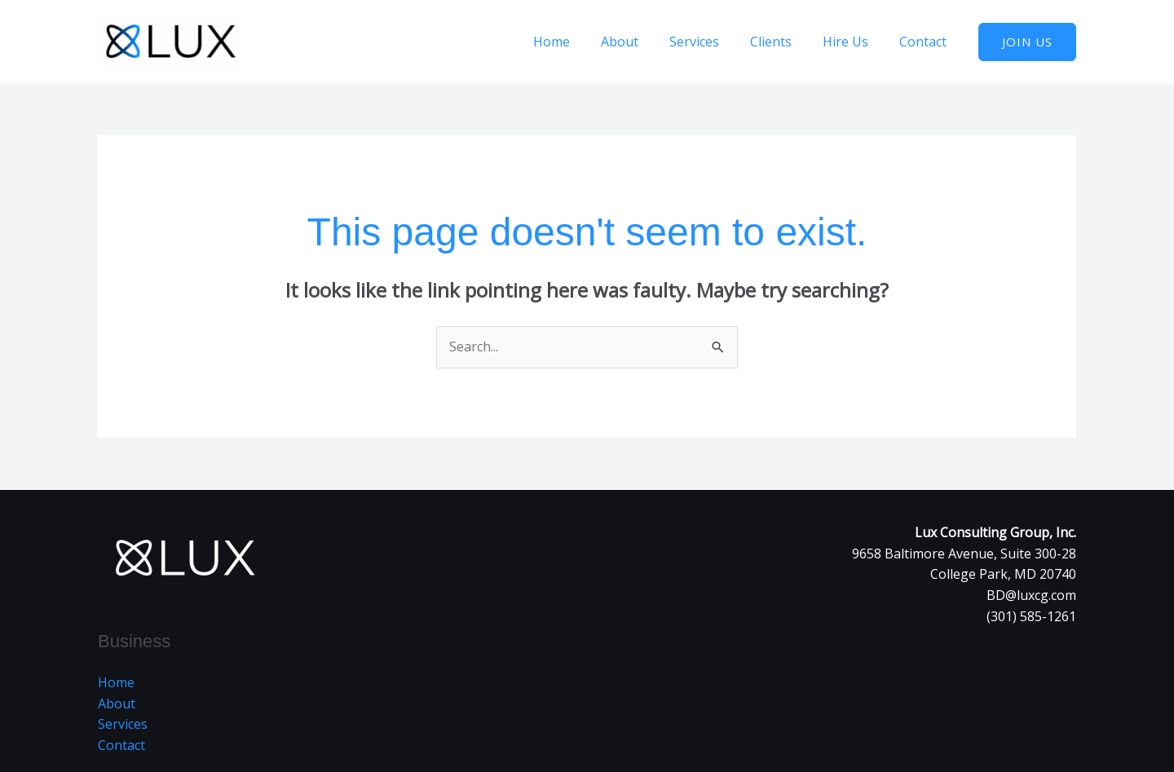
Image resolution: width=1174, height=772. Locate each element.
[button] (1027, 42)
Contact (925, 42)
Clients (783, 42)
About (641, 42)
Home (578, 42)
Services (711, 42)
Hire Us (853, 42)
